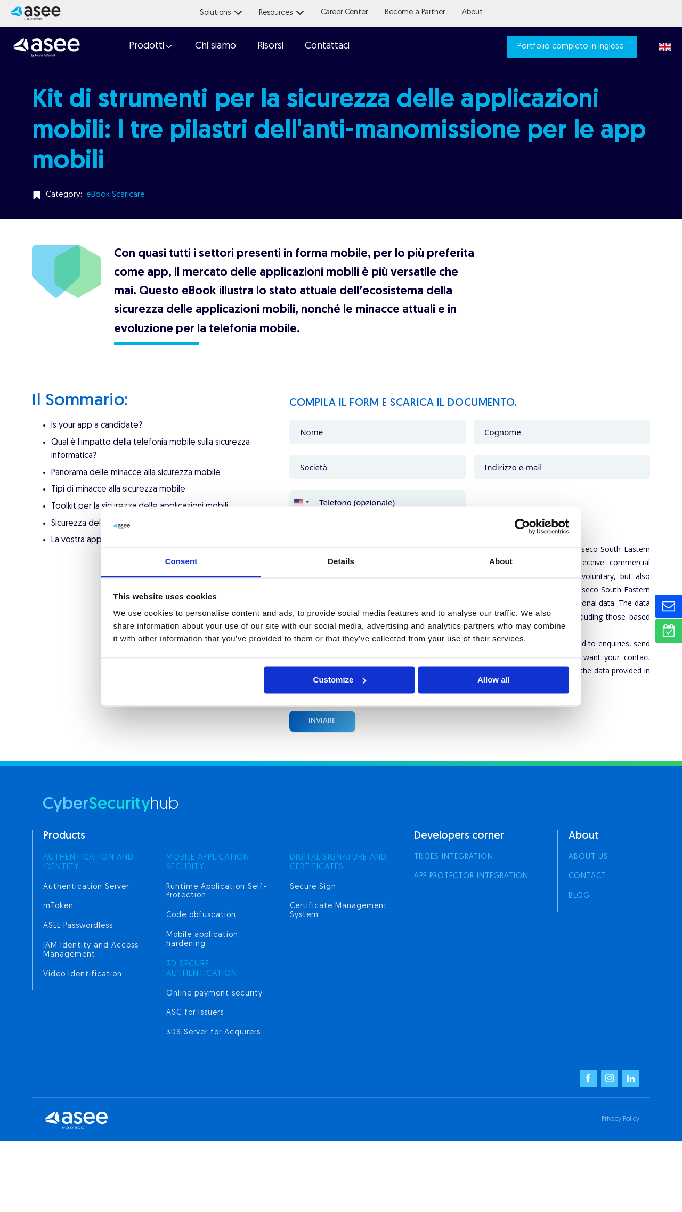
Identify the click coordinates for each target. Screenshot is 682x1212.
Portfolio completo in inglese (570, 47)
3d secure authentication (201, 969)
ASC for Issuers (195, 1013)
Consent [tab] (181, 561)
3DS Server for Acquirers (213, 1033)
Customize (340, 679)
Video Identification (82, 974)
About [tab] (501, 561)
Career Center (344, 13)
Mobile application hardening (202, 939)
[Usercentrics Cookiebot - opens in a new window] (522, 526)
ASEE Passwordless (78, 926)
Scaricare (128, 195)
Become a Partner (415, 13)
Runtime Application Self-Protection (216, 891)
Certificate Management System (338, 910)
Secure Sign (313, 887)
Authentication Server (86, 887)
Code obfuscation (201, 915)
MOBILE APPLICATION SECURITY (207, 862)
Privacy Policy (620, 1119)
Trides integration (453, 857)
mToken (58, 906)
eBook (98, 195)
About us (588, 857)
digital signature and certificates (338, 862)
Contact (587, 876)
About (472, 13)
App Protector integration (471, 876)
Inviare (322, 721)
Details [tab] (341, 561)
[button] (150, 46)
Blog (579, 896)
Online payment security (214, 994)
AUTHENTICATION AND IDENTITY (88, 862)
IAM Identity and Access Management (91, 950)
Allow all (493, 679)
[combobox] (301, 502)
